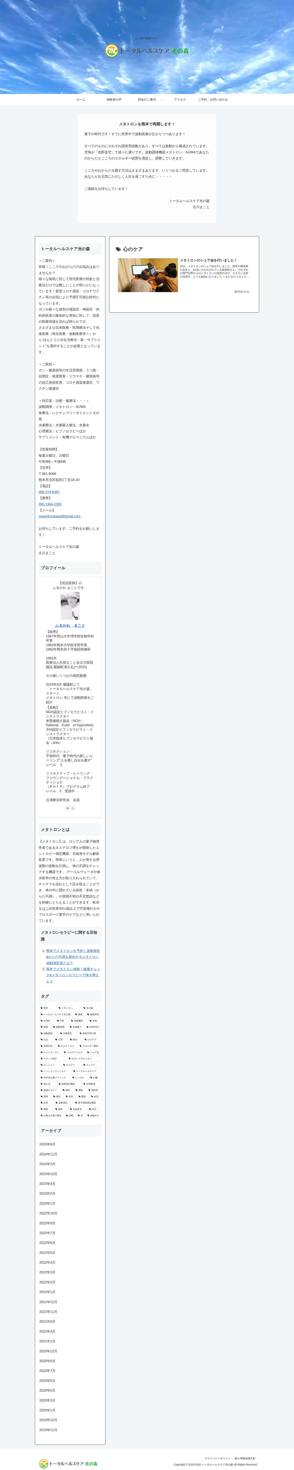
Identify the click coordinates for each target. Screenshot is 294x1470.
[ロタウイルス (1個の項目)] (66, 1046)
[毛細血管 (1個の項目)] (77, 1109)
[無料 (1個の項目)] (67, 1090)
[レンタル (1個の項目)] (79, 1078)
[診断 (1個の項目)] (69, 1116)
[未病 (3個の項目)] (94, 1021)
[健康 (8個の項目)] (79, 1014)
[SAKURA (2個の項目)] (93, 1027)
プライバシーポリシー (217, 1458)
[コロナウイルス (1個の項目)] (73, 1052)
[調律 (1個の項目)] (45, 1097)
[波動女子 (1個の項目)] (93, 1116)
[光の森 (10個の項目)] (91, 1008)
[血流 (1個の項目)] (95, 1097)
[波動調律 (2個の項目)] (48, 1033)
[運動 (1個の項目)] (80, 1090)
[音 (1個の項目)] (80, 1116)
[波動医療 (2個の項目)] (59, 1027)
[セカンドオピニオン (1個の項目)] (84, 1059)
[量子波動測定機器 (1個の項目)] (87, 1103)
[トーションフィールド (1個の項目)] (55, 1071)
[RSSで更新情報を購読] (72, 808)
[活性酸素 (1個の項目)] (91, 1084)
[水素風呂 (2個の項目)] (67, 1033)
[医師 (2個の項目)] (45, 1027)
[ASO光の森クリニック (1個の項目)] (54, 1078)
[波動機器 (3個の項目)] (78, 1021)
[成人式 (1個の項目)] (47, 1084)
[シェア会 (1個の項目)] (93, 1052)
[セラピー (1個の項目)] (71, 1065)
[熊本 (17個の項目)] (47, 1008)
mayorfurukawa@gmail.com (59, 516)
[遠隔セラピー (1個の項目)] (49, 1090)
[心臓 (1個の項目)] (94, 1078)
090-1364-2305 (50, 504)
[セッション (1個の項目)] (50, 1065)
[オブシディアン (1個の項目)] (50, 1052)
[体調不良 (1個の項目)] (47, 1046)
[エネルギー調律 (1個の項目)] (89, 1046)
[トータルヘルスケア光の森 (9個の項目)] (56, 1014)
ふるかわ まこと (70, 625)
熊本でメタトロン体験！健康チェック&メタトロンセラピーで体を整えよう (73, 975)
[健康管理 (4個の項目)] (93, 1014)
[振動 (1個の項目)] (61, 1109)
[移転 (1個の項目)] (57, 1097)
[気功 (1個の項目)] (94, 1109)
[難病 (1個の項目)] (46, 1109)
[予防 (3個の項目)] (62, 1021)
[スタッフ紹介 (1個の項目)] (52, 1059)
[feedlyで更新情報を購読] (67, 808)
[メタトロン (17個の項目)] (69, 1008)
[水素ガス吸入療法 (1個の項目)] (51, 1116)
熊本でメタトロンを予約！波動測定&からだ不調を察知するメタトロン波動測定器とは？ (73, 957)
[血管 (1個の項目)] (46, 1103)
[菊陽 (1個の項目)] (83, 1097)
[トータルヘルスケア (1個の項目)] (86, 1071)
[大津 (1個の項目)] (61, 1040)
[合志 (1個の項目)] (46, 1040)
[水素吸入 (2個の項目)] (76, 1027)
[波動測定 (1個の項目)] (63, 1103)
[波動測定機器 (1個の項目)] (69, 1084)
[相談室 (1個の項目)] (94, 1090)
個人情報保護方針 (245, 1458)
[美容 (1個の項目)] (70, 1097)
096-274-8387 (49, 492)
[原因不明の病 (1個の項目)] (89, 1033)
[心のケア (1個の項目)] (92, 1040)
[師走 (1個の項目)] (75, 1040)
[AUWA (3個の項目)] (47, 1021)
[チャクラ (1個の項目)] (91, 1065)
